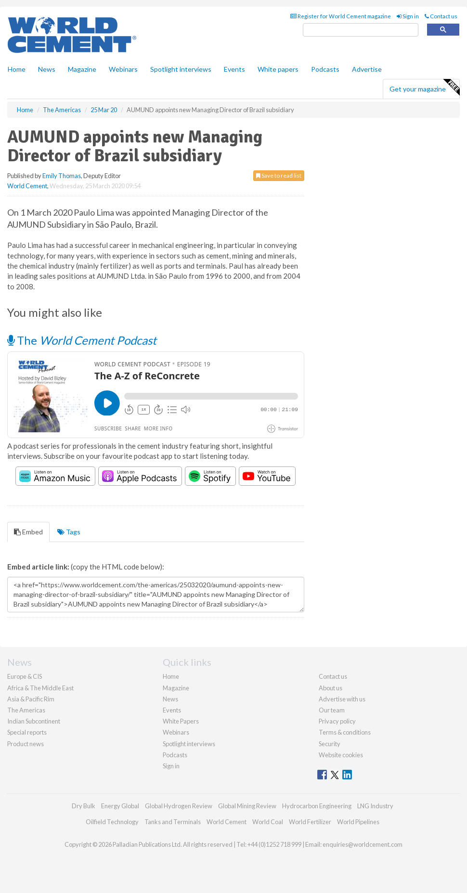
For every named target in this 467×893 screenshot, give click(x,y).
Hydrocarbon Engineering (316, 806)
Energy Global (120, 806)
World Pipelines (358, 822)
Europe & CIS (24, 676)
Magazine (82, 69)
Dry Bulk (83, 806)
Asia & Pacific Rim (30, 699)
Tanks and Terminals (172, 822)
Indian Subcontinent (33, 721)
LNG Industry (375, 806)
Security (329, 744)
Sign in (408, 16)
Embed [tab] (28, 532)
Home (17, 69)
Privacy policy (337, 721)
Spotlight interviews (180, 69)
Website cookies (341, 755)
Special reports (27, 732)
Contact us (441, 16)
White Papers (181, 721)
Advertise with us (342, 699)
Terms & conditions (345, 732)
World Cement (27, 186)
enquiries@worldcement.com (362, 844)
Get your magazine (424, 87)
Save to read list (278, 175)
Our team (332, 710)
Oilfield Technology (112, 822)
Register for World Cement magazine (340, 16)
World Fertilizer (310, 822)
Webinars (123, 69)
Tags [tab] (68, 532)
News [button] (46, 69)
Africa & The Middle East (40, 688)
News (170, 699)
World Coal (267, 822)
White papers (278, 69)
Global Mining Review (247, 806)
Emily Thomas (61, 176)
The (81, 340)
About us (330, 688)
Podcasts (325, 69)
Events (234, 69)
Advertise (367, 69)
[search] (360, 30)
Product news (25, 744)
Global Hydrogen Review (178, 806)
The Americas (26, 710)
